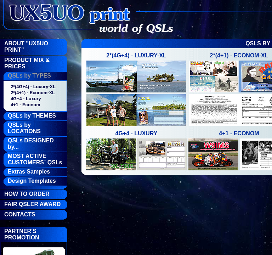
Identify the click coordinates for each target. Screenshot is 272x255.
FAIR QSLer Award (32, 204)
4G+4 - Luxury (26, 98)
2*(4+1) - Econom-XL (33, 92)
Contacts (19, 214)
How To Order (27, 194)
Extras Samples (29, 172)
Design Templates (32, 181)
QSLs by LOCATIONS (24, 128)
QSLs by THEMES (32, 116)
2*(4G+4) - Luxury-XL (33, 86)
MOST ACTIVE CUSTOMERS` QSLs (35, 159)
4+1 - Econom (25, 104)
